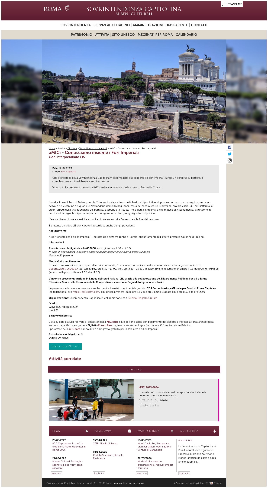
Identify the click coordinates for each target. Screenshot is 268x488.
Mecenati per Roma (155, 35)
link (217, 417)
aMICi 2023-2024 (149, 387)
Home (52, 148)
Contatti (199, 25)
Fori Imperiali (68, 171)
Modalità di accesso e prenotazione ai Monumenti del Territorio (155, 464)
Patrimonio (81, 35)
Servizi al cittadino (112, 25)
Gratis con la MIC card (65, 346)
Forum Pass (105, 325)
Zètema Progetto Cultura (142, 298)
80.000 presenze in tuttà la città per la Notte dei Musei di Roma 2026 (68, 446)
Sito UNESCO (123, 35)
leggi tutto (56, 473)
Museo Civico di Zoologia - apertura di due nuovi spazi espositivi (67, 464)
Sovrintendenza (76, 25)
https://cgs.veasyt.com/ (86, 291)
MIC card (112, 321)
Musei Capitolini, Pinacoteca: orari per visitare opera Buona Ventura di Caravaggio (154, 446)
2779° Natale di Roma (105, 443)
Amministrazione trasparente (160, 25)
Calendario (186, 35)
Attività (102, 35)
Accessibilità (185, 440)
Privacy (217, 483)
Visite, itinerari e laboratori (93, 148)
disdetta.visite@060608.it (63, 268)
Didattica (72, 148)
